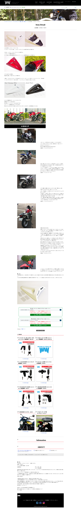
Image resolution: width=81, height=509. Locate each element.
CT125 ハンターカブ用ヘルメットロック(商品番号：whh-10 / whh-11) (44, 338)
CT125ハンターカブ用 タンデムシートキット (41, 412)
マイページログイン (68, 1)
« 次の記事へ (38, 330)
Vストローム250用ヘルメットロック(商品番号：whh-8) (44, 362)
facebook (40, 503)
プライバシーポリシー (54, 500)
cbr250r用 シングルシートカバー (40, 27)
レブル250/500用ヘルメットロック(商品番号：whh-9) (26, 362)
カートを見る (58, 3)
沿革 (49, 3)
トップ (36, 3)
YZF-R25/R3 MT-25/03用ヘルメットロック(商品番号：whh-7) (26, 387)
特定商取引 (47, 500)
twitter (37, 503)
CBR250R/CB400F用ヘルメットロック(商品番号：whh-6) (44, 387)
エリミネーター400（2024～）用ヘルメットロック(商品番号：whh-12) (26, 338)
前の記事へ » (42, 330)
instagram (44, 503)
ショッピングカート (40, 500)
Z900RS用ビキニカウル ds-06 (25, 412)
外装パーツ (23, 329)
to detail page (25, 358)
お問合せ (34, 500)
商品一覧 (42, 3)
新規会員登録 (74, 1)
